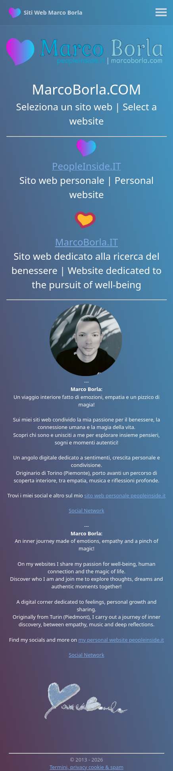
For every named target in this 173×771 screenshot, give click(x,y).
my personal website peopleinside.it (121, 639)
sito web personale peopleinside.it (124, 495)
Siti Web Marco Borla (53, 12)
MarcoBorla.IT (86, 241)
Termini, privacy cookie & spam (86, 767)
